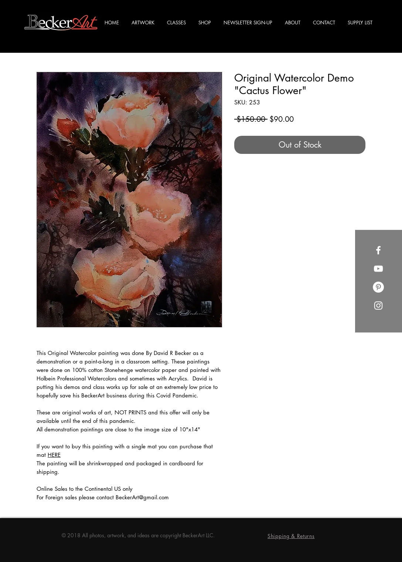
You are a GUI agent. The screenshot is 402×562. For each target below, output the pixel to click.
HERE (54, 454)
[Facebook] (378, 250)
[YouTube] (378, 268)
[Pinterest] (378, 287)
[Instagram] (378, 305)
